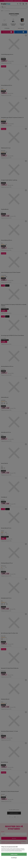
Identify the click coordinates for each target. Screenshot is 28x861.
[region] (14, 852)
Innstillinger (14, 857)
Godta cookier (14, 854)
